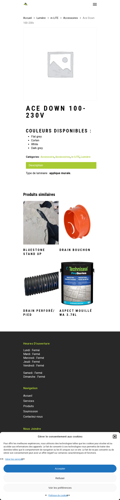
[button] (115, 436)
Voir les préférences (60, 487)
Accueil (27, 18)
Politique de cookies (58, 495)
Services (28, 401)
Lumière (41, 18)
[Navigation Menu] (95, 4)
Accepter (60, 468)
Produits (28, 406)
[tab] (61, 165)
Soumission (30, 411)
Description (36, 165)
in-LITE (54, 18)
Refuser (60, 478)
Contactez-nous (33, 416)
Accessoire (47, 156)
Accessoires (70, 18)
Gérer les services (14, 459)
